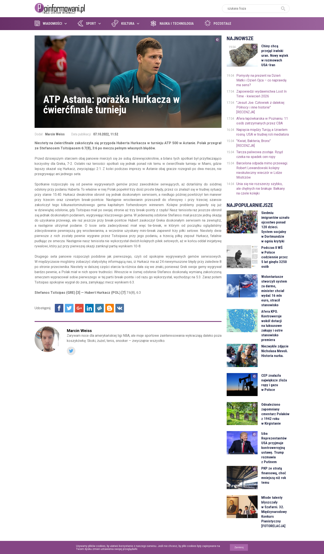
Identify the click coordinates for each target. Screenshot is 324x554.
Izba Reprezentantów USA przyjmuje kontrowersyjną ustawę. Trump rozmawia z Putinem (274, 447)
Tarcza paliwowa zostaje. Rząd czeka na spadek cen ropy (259, 154)
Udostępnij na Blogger (109, 308)
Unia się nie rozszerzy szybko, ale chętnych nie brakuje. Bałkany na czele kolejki (260, 188)
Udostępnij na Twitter (69, 308)
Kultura (123, 23)
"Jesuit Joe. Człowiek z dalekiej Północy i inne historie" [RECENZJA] (260, 107)
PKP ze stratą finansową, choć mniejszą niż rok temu (273, 475)
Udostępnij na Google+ (79, 308)
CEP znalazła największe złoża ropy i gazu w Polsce (274, 382)
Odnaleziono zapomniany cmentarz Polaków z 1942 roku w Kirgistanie (275, 413)
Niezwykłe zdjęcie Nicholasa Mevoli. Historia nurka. (275, 351)
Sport (87, 23)
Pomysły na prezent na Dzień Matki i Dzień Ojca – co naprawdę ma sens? (261, 80)
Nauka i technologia (172, 23)
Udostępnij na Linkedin (89, 308)
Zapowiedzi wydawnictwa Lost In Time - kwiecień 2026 (261, 93)
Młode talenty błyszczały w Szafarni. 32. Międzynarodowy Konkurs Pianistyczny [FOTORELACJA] (274, 511)
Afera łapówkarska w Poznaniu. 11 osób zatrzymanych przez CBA (262, 120)
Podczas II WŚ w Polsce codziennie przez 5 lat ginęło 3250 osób (274, 257)
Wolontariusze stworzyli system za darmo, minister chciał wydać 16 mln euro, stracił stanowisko (274, 290)
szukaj (283, 8)
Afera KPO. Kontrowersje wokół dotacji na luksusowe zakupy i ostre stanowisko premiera (272, 325)
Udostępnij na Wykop (99, 308)
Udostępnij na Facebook (59, 308)
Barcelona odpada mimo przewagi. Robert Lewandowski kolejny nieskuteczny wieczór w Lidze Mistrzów (262, 170)
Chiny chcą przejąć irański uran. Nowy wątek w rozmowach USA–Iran (274, 55)
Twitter (71, 351)
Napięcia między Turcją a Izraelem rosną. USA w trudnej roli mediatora (262, 132)
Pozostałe (218, 23)
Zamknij (239, 547)
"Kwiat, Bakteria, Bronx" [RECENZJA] (253, 143)
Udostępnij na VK (119, 308)
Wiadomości (48, 23)
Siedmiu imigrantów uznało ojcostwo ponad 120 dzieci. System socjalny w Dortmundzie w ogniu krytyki (275, 227)
